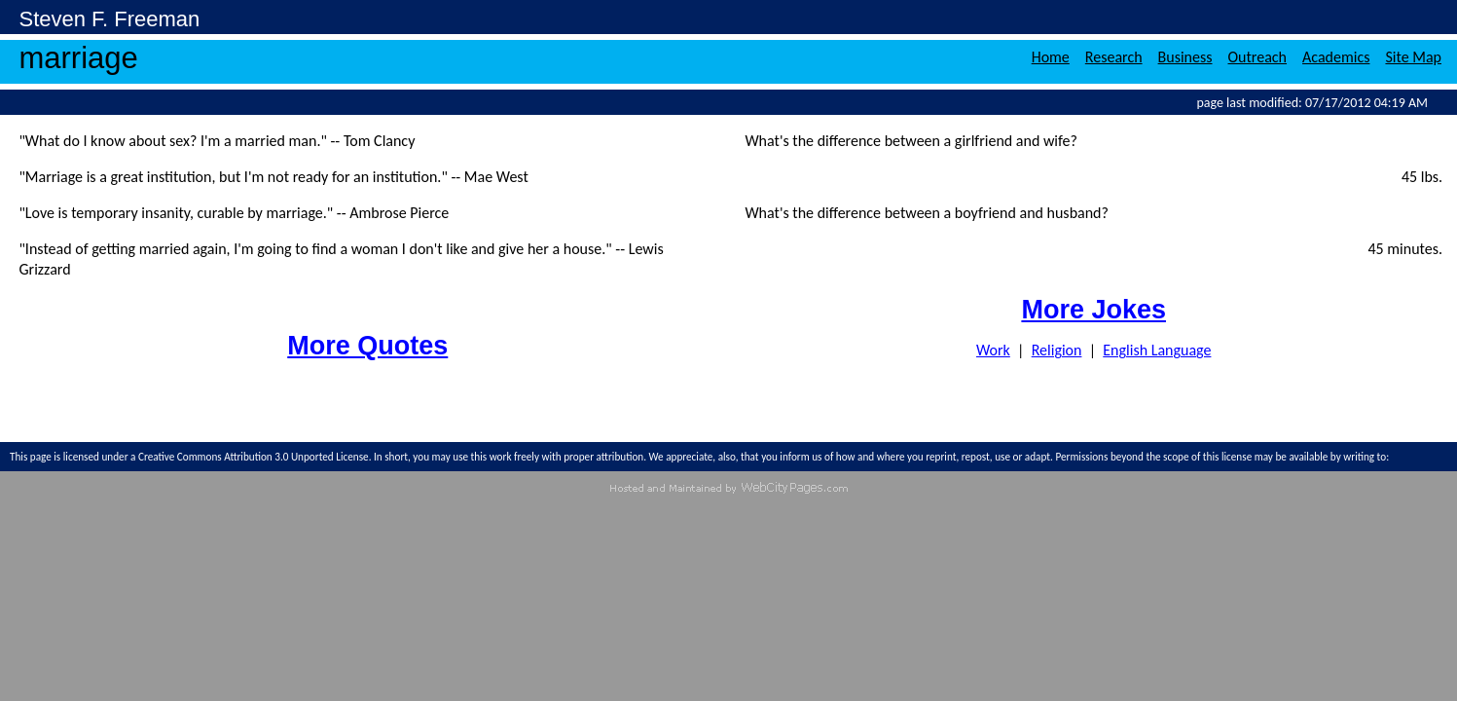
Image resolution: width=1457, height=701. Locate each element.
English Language (1157, 350)
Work (993, 350)
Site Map (1413, 57)
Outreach (1258, 57)
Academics (1335, 57)
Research (1114, 57)
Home (1051, 57)
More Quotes (367, 345)
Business (1185, 57)
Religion (1057, 350)
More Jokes (1093, 309)
